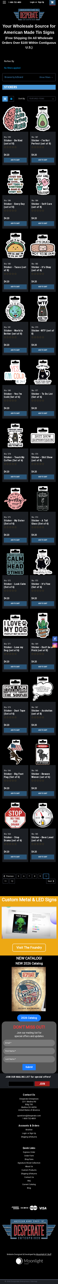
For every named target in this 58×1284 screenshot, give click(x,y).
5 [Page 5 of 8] (18, 876)
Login (32, 2)
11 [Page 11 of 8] (5, 881)
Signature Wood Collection (29, 1163)
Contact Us (29, 1177)
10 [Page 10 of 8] (46, 876)
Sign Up (41, 2)
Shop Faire (29, 1159)
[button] (29, 77)
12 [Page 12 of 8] (12, 881)
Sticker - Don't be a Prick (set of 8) (42, 649)
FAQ (29, 1181)
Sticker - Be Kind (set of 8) (13, 142)
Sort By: (21, 98)
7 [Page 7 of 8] (29, 876)
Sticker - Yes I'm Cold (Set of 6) (13, 395)
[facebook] (54, 638)
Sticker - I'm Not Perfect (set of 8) (41, 142)
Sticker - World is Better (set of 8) (13, 332)
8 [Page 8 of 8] (34, 876)
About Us (29, 1166)
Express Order (29, 1152)
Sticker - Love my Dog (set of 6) (13, 649)
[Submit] (29, 1067)
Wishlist (29, 1130)
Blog (29, 1188)
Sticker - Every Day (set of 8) (14, 205)
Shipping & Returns (29, 1137)
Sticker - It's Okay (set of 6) (41, 269)
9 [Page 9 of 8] (40, 876)
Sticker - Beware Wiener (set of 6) (40, 775)
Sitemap (33, 1281)
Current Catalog (29, 1184)
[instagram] (54, 645)
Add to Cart (15, 160)
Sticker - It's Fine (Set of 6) (40, 585)
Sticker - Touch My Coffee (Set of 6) (14, 459)
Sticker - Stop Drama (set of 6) (13, 839)
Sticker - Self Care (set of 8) (41, 205)
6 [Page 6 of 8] (23, 876)
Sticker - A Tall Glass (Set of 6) (40, 522)
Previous (8, 876)
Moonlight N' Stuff (43, 1254)
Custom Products (29, 1170)
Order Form (29, 1156)
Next (51, 881)
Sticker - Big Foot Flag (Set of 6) (14, 775)
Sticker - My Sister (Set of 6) (14, 522)
